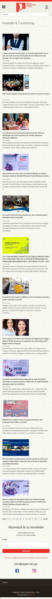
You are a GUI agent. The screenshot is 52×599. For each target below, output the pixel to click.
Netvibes (32, 595)
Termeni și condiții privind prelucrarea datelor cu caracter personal (26, 558)
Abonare (26, 551)
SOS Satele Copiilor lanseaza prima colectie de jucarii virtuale (25, 94)
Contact (5, 582)
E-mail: (4, 539)
